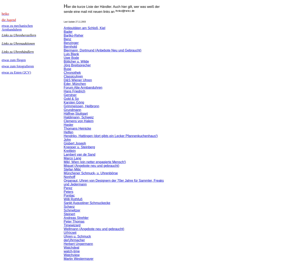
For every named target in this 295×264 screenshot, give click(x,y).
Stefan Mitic (72, 169)
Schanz (69, 206)
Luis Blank (71, 54)
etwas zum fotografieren (18, 66)
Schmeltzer (72, 210)
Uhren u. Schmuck (77, 236)
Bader (68, 31)
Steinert (69, 214)
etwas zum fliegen (14, 60)
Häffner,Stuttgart (76, 113)
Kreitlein (70, 151)
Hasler (68, 125)
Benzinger (71, 43)
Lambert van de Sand (79, 154)
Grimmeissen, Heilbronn (81, 106)
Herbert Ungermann (78, 244)
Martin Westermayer (79, 258)
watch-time (72, 251)
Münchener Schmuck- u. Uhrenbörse (91, 173)
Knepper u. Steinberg (79, 147)
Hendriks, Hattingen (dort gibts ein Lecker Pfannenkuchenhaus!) (111, 136)
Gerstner (70, 95)
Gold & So (71, 98)
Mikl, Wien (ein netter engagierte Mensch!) (95, 162)
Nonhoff (69, 177)
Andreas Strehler (76, 218)
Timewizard (72, 225)
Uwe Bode (71, 58)
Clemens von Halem (79, 121)
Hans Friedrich (74, 91)
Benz (67, 39)
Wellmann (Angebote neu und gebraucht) (94, 229)
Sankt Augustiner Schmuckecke (87, 203)
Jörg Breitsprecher (77, 65)
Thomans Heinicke (77, 128)
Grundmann (72, 110)
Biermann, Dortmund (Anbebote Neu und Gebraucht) (102, 50)
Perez (68, 188)
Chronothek (72, 72)
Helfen (68, 132)
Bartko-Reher (73, 35)
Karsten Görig (74, 102)
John (67, 139)
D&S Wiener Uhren (78, 80)
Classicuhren (73, 76)
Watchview (72, 255)
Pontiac (69, 195)
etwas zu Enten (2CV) (16, 72)
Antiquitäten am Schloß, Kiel (84, 28)
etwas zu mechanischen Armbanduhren (17, 27)
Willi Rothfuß (73, 199)
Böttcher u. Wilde (76, 61)
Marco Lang (72, 158)
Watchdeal (71, 247)
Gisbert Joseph (75, 143)
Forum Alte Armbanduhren (83, 87)
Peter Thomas (74, 221)
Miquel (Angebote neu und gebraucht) (91, 165)
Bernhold (70, 46)
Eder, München (75, 84)
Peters (68, 192)
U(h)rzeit (70, 232)
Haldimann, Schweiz (79, 117)
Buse (67, 69)
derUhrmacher (74, 240)
